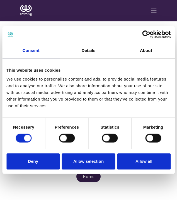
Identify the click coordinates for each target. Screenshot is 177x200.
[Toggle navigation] (154, 11)
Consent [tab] (31, 50)
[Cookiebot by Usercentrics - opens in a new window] (146, 34)
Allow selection (88, 161)
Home (88, 176)
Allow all (143, 161)
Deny (33, 161)
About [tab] (146, 50)
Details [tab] (89, 50)
